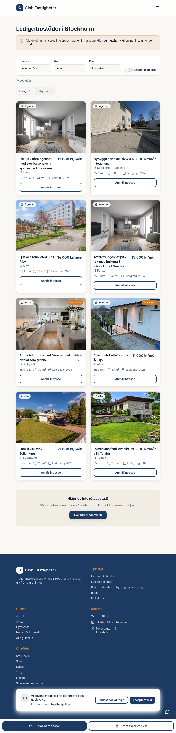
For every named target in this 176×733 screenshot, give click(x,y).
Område (25, 61)
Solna (20, 661)
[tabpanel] (88, 290)
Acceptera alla (142, 700)
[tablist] (35, 91)
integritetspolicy (59, 704)
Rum (57, 61)
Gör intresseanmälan (88, 515)
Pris (91, 61)
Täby (19, 672)
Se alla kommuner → (29, 683)
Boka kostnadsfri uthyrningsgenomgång (117, 587)
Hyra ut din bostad (103, 576)
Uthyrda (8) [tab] (44, 91)
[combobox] (35, 68)
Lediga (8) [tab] (26, 91)
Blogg (95, 592)
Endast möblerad (145, 69)
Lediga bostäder (102, 581)
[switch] (128, 70)
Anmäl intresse (51, 187)
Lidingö (21, 677)
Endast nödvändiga (111, 700)
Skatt (19, 621)
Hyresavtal (23, 627)
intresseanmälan (92, 40)
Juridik (20, 616)
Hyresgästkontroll (27, 632)
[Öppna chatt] (167, 711)
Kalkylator (97, 598)
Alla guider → (25, 638)
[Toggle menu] (157, 7)
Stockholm (23, 655)
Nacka (20, 666)
